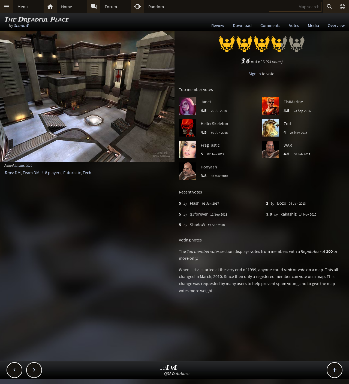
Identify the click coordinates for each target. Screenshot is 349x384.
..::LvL (169, 368)
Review (217, 25)
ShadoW (21, 25)
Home (66, 6)
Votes (294, 25)
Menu (22, 6)
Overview (336, 25)
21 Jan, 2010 (23, 165)
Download (242, 25)
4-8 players (51, 172)
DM (18, 172)
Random (156, 6)
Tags (8, 172)
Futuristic (72, 172)
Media (313, 25)
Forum (111, 6)
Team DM (31, 172)
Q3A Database (176, 373)
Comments (270, 25)
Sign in (254, 73)
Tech (87, 172)
